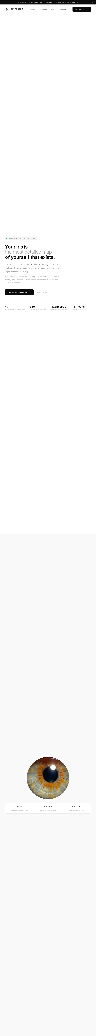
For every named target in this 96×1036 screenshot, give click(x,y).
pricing (63, 9)
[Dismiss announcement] (92, 2)
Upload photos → (81, 9)
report (53, 9)
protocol (43, 9)
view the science (42, 292)
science (33, 9)
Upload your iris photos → (19, 292)
